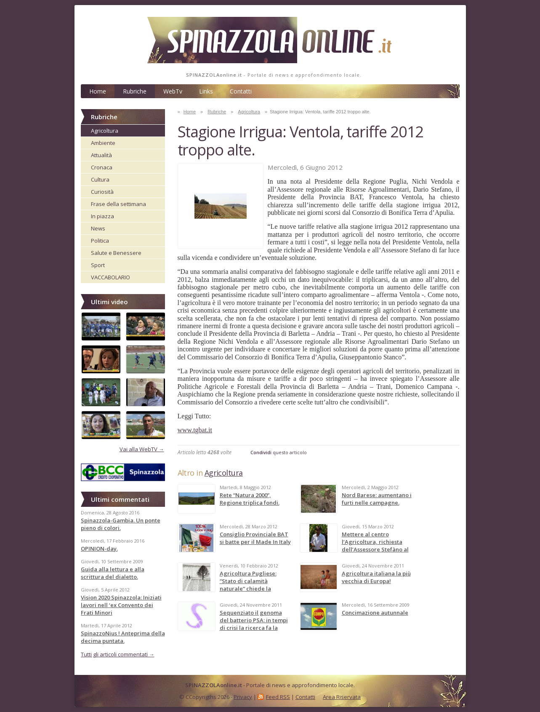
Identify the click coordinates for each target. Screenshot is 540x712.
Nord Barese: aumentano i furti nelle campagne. (377, 498)
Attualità (101, 155)
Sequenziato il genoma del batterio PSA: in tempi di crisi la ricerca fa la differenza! (254, 624)
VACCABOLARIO (110, 277)
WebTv (172, 91)
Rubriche (134, 91)
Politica (100, 240)
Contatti (241, 91)
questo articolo (278, 452)
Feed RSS (278, 697)
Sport (98, 265)
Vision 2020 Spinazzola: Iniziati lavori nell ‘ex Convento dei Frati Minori (121, 605)
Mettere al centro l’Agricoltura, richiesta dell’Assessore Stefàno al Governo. (375, 545)
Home (97, 91)
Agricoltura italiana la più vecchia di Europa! (376, 577)
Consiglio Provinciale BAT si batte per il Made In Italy (255, 538)
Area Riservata (342, 697)
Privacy (243, 697)
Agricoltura (104, 130)
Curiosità (102, 191)
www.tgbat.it (195, 430)
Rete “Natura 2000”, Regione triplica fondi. (249, 498)
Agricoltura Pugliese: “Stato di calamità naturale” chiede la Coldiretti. (248, 585)
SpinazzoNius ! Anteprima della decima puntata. (123, 637)
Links (206, 91)
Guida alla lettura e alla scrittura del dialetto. (112, 573)
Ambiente (103, 143)
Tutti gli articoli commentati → (117, 654)
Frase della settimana (118, 204)
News (98, 228)
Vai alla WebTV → (142, 449)
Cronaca (101, 167)
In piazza (102, 216)
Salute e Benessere (116, 253)
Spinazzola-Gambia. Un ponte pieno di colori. (120, 524)
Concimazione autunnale (375, 612)
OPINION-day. (99, 548)
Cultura (100, 179)
